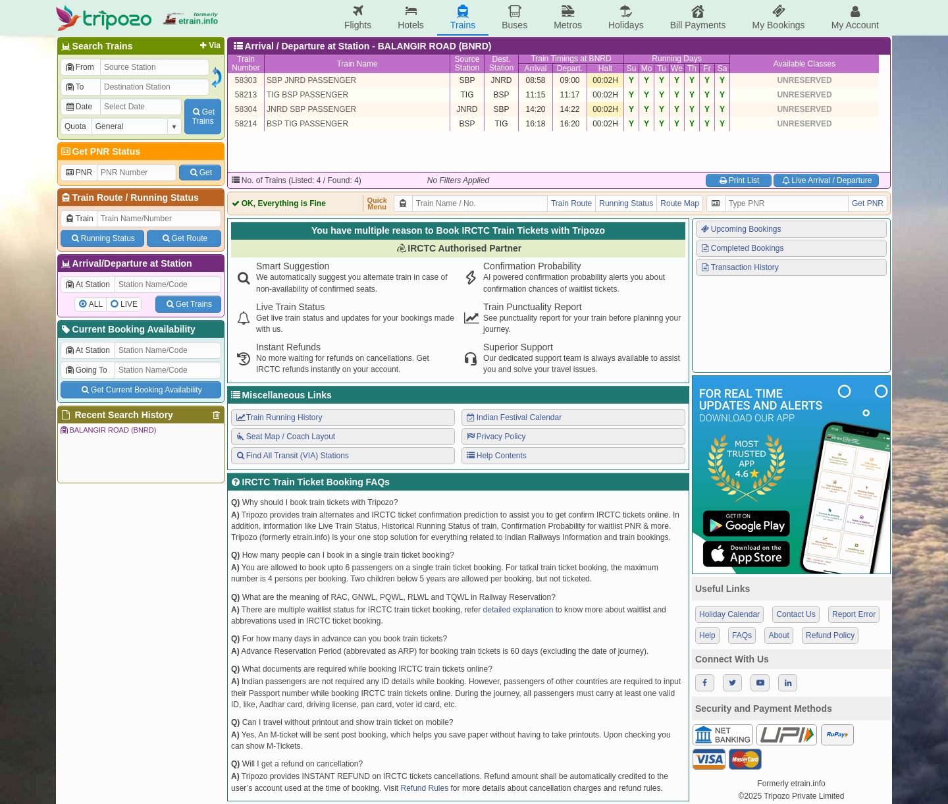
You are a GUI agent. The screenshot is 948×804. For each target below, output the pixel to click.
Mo (646, 68)
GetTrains (203, 116)
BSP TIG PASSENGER (307, 123)
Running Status (164, 197)
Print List (738, 180)
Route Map (679, 203)
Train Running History (278, 417)
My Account (855, 17)
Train (79, 218)
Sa (722, 68)
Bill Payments (698, 17)
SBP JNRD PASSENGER (311, 80)
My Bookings (778, 17)
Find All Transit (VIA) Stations (292, 455)
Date (78, 106)
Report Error (854, 614)
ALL (96, 304)
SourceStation (466, 63)
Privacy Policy (495, 436)
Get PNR (867, 203)
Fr (706, 68)
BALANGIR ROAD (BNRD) (107, 430)
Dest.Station (501, 63)
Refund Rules (424, 788)
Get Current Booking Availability (140, 389)
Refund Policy (830, 635)
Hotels (411, 17)
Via (209, 45)
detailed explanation (518, 609)
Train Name (356, 63)
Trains (462, 17)
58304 (246, 109)
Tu (661, 68)
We (677, 68)
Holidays (626, 17)
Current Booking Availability (127, 329)
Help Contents (496, 455)
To (74, 87)
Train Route (97, 197)
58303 (246, 80)
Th (692, 68)
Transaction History (739, 267)
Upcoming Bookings (740, 229)
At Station (87, 284)
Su (632, 68)
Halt (605, 68)
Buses (514, 17)
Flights (357, 17)
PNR (78, 172)
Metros (568, 17)
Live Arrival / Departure (826, 180)
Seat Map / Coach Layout (285, 436)
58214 (246, 123)
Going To (86, 370)
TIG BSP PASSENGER (307, 94)
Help (707, 635)
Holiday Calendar (729, 614)
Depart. (570, 68)
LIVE (129, 304)
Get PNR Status (99, 151)
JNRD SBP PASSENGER (311, 109)
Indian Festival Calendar (513, 417)
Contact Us (795, 614)
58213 (246, 94)
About (778, 635)
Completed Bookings (742, 248)
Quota (75, 126)
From (79, 67)
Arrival (535, 68)
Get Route (184, 238)
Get (200, 172)
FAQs (742, 635)
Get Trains (188, 304)
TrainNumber (246, 63)
